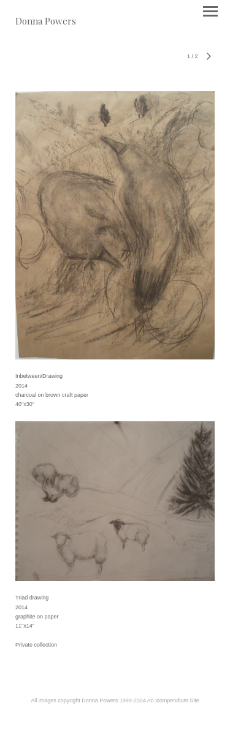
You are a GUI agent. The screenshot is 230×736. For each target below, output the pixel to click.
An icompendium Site (173, 700)
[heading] (45, 21)
